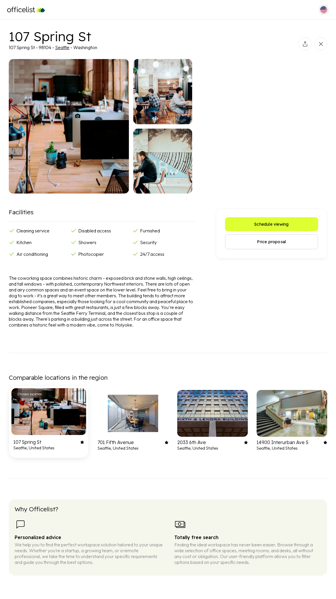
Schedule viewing (271, 224)
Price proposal (271, 241)
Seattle (62, 47)
